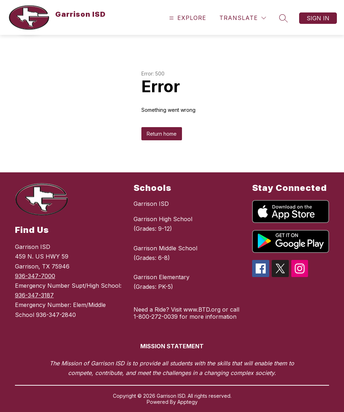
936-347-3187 (34, 295)
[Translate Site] (243, 18)
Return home (162, 134)
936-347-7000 (35, 276)
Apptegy (187, 402)
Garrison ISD (151, 203)
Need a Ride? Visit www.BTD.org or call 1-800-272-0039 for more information (186, 313)
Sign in (318, 18)
